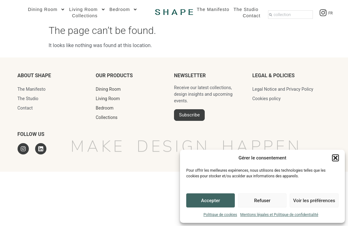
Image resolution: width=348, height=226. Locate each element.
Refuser (262, 200)
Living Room (87, 9)
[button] (335, 158)
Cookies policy (266, 98)
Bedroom (123, 9)
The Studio (246, 9)
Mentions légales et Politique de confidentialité (279, 215)
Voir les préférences (314, 200)
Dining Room (46, 9)
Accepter (210, 200)
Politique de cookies (220, 215)
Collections (85, 15)
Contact (252, 15)
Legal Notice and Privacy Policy (282, 89)
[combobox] (290, 14)
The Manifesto (213, 9)
